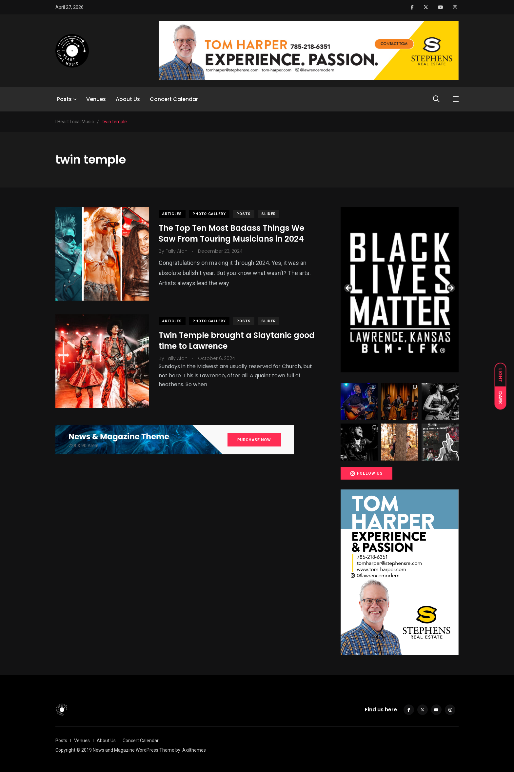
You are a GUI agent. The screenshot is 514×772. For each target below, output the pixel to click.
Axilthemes (194, 750)
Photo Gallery (209, 214)
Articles (172, 214)
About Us (128, 99)
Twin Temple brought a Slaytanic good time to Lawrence (237, 341)
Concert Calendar (174, 99)
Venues (96, 99)
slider (268, 214)
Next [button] (450, 288)
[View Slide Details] (400, 289)
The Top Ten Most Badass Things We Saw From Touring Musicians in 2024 (231, 234)
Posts (64, 99)
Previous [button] (349, 288)
